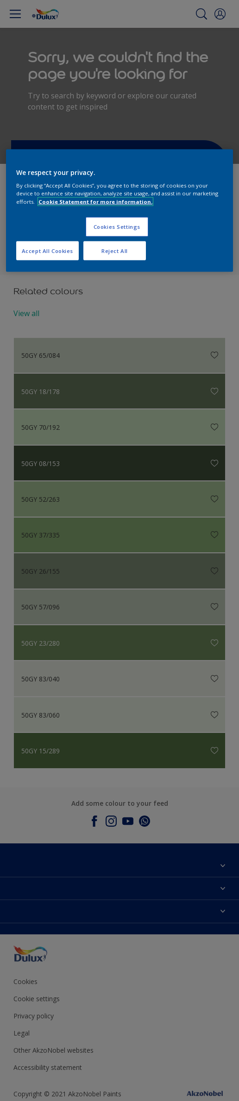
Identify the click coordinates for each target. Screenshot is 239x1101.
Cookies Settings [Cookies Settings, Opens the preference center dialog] (117, 226)
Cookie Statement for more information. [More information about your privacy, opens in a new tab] (95, 201)
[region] (119, 210)
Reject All (114, 250)
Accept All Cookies (47, 250)
